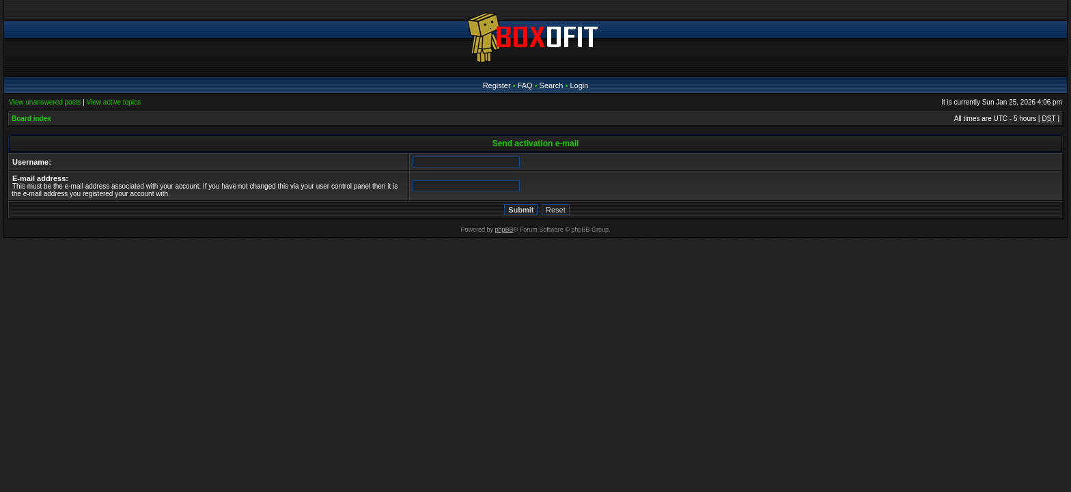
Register (497, 85)
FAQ (525, 85)
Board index (31, 118)
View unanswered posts (45, 102)
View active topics (114, 102)
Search (552, 85)
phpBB (504, 229)
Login (579, 85)
